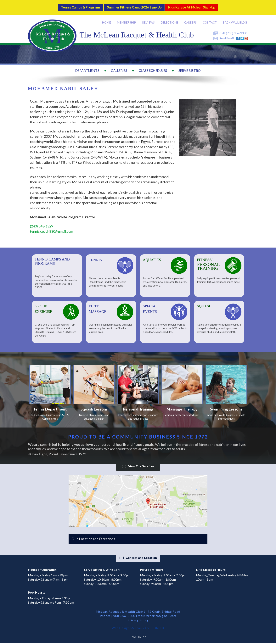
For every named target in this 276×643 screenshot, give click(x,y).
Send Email (226, 36)
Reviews (149, 20)
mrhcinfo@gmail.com (161, 614)
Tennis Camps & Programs (73, 6)
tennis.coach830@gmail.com (51, 229)
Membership (127, 20)
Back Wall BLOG (235, 20)
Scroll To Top (138, 635)
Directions (170, 20)
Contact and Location (138, 556)
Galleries (119, 68)
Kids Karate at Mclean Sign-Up (199, 6)
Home (107, 20)
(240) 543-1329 (41, 224)
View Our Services (138, 464)
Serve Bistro (189, 68)
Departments (87, 68)
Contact (210, 20)
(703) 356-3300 (236, 30)
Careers (191, 20)
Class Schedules (153, 68)
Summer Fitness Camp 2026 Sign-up (134, 6)
